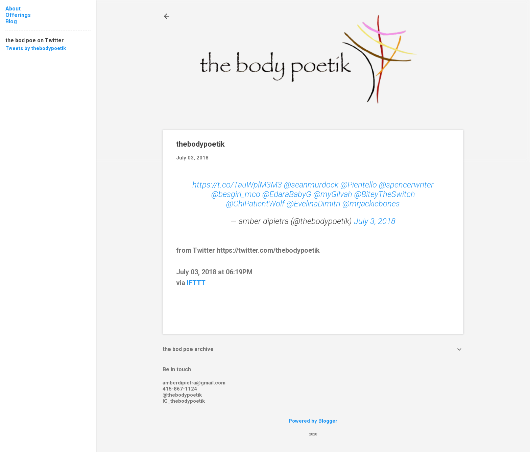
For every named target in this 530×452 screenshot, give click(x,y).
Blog (11, 21)
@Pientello (358, 185)
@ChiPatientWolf (255, 203)
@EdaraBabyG (286, 194)
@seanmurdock (311, 185)
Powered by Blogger (313, 421)
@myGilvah (332, 194)
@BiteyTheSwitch (384, 194)
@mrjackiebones (371, 203)
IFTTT (196, 283)
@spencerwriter (406, 185)
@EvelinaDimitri (313, 203)
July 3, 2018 (374, 221)
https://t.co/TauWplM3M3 (237, 185)
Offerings (18, 15)
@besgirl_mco (235, 194)
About (13, 8)
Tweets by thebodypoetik (35, 48)
